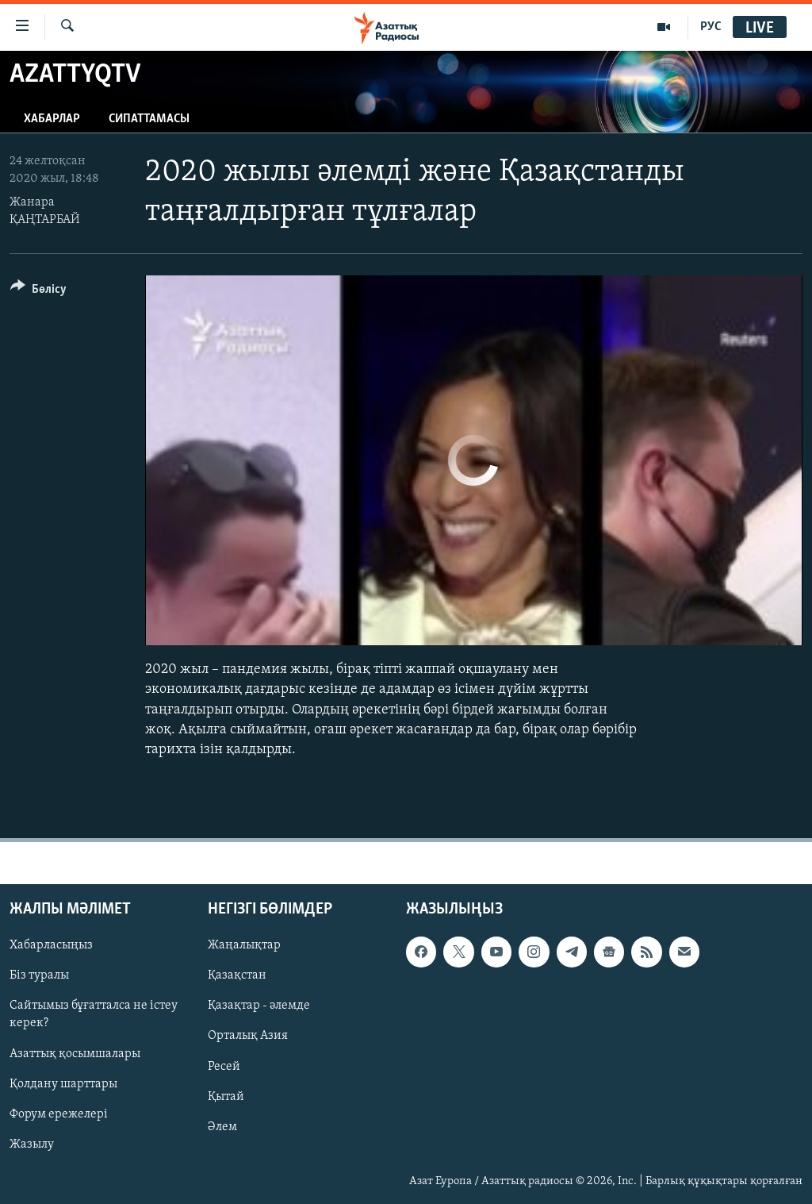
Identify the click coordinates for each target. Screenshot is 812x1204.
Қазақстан (237, 976)
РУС (711, 27)
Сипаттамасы (149, 119)
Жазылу (32, 1144)
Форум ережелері (59, 1114)
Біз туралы (39, 976)
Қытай (226, 1097)
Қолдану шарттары (63, 1084)
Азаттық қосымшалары (75, 1054)
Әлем (222, 1127)
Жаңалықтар (244, 945)
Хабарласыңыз (51, 945)
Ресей (224, 1066)
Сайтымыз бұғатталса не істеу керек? (94, 1015)
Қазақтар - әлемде (259, 1006)
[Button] (38, 291)
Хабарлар (52, 119)
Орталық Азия (248, 1036)
